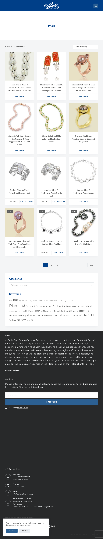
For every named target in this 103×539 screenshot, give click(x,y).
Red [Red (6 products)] (51, 311)
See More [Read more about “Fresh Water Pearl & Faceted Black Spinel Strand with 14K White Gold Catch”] (19, 96)
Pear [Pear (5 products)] (19, 311)
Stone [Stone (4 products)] (34, 315)
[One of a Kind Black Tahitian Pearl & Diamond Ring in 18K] (83, 117)
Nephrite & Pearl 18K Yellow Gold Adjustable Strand (51, 139)
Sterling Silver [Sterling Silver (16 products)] (25, 315)
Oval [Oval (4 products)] (15, 311)
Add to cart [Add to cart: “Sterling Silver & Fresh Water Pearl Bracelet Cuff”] (26, 202)
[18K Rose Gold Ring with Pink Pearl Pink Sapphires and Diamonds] (19, 222)
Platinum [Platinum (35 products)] (39, 310)
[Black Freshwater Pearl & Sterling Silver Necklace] (51, 222)
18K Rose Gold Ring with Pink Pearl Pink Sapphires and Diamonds (19, 244)
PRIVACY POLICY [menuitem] (75, 535)
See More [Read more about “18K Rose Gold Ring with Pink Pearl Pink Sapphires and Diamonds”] (19, 253)
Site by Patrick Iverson (25, 518)
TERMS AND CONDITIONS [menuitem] (90, 535)
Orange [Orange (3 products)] (11, 311)
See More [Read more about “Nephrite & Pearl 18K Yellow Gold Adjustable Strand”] (51, 150)
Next (93, 265)
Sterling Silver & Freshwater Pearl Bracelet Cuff (51, 193)
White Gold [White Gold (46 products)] (86, 315)
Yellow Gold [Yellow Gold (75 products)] (24, 319)
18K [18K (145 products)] (15, 300)
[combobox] (51, 285)
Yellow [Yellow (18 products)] (12, 320)
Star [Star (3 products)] (16, 315)
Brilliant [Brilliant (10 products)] (52, 301)
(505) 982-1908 (19, 487)
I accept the (18, 408)
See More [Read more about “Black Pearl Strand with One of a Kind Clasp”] (83, 253)
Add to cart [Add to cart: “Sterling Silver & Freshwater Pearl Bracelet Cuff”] (58, 202)
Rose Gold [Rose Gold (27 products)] (65, 310)
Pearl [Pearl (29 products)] (25, 310)
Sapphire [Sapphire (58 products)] (83, 310)
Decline (24, 531)
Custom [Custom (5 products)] (75, 301)
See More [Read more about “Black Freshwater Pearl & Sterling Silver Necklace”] (58, 253)
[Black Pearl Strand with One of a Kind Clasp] (83, 222)
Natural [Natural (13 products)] (88, 306)
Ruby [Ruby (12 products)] (73, 311)
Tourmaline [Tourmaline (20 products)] (59, 315)
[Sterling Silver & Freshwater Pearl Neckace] (83, 171)
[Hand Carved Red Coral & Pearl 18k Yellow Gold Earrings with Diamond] (51, 66)
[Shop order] (85, 47)
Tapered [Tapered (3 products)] (49, 315)
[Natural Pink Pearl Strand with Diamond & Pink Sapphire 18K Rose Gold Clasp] (19, 117)
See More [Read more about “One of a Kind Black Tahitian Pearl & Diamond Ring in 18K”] (83, 150)
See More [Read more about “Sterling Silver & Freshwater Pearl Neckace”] (83, 202)
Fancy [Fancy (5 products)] (50, 306)
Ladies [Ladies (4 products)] (82, 306)
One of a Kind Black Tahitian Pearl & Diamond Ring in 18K (83, 139)
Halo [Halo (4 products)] (78, 306)
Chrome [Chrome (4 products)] (69, 301)
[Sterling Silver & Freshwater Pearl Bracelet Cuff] (51, 171)
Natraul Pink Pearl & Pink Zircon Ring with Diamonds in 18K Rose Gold (83, 88)
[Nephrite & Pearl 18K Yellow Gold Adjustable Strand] (51, 117)
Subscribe (51, 402)
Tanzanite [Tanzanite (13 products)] (42, 315)
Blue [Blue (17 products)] (45, 300)
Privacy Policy (22, 408)
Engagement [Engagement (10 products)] (41, 306)
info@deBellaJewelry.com (23, 494)
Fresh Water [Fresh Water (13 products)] (59, 306)
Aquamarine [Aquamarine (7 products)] (23, 301)
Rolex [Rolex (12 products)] (56, 311)
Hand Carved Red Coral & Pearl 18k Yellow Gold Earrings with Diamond (51, 88)
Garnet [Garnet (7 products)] (68, 306)
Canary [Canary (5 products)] (63, 301)
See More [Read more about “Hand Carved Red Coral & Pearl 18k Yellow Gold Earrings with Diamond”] (51, 96)
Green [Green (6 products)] (73, 306)
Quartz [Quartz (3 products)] (47, 311)
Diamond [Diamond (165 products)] (17, 306)
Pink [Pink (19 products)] (30, 311)
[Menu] (95, 6)
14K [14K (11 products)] (10, 301)
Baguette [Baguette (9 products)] (33, 301)
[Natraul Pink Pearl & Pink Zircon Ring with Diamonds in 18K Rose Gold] (83, 66)
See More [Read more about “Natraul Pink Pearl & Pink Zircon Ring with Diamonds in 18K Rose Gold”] (83, 96)
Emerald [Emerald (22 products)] (30, 306)
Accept (12, 531)
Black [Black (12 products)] (40, 301)
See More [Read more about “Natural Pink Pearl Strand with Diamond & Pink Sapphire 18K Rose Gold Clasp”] (19, 150)
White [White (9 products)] (75, 315)
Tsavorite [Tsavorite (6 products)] (69, 315)
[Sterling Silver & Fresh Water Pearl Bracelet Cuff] (19, 171)
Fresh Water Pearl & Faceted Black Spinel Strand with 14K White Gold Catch (19, 88)
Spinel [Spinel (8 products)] (12, 315)
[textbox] (51, 285)
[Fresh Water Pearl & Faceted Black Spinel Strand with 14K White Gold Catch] (19, 66)
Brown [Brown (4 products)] (58, 301)
